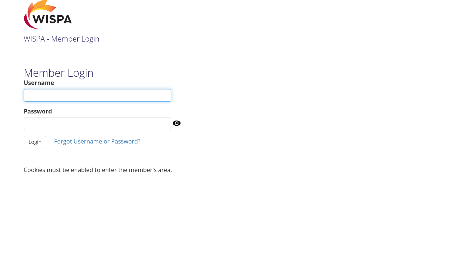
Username (39, 83)
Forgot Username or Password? (97, 141)
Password (38, 111)
